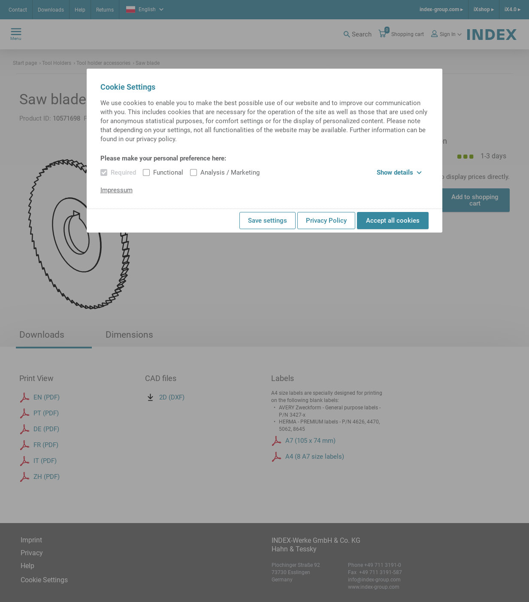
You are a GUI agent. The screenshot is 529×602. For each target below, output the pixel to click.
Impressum (116, 190)
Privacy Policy (326, 220)
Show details (399, 172)
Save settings (267, 220)
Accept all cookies (393, 220)
